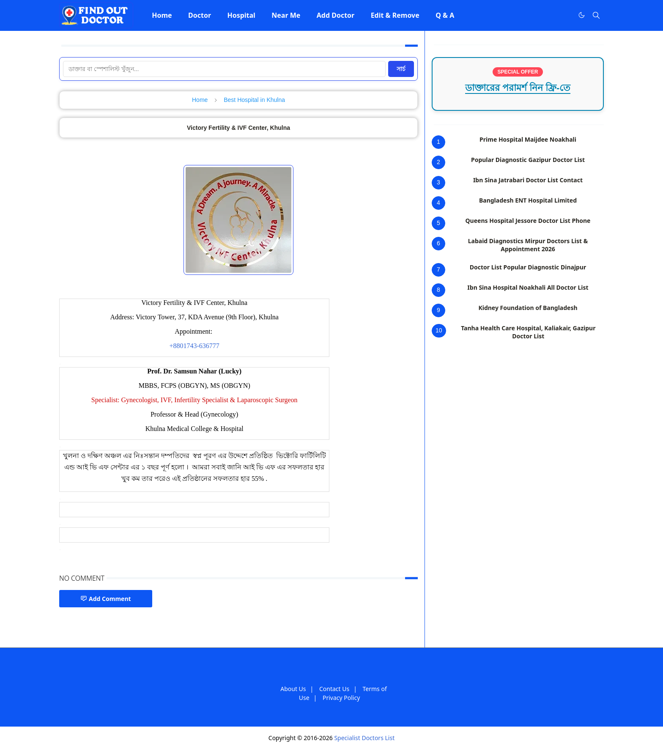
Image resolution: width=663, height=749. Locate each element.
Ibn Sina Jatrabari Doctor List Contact (528, 180)
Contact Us (334, 689)
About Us (293, 689)
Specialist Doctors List (364, 738)
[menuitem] (162, 15)
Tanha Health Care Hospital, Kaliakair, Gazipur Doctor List (528, 332)
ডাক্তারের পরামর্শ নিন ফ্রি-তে (518, 87)
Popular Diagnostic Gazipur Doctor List (528, 160)
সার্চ (401, 69)
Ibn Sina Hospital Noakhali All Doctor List (527, 287)
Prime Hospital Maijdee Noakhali (527, 139)
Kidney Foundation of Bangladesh (527, 308)
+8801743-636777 (194, 345)
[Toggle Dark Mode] (582, 15)
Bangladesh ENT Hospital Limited (528, 200)
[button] (162, 15)
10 (439, 330)
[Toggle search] (596, 15)
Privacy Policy (341, 698)
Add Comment (105, 599)
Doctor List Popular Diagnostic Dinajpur (528, 267)
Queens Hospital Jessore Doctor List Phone (528, 221)
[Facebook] (564, 15)
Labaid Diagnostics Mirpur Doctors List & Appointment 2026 (528, 245)
